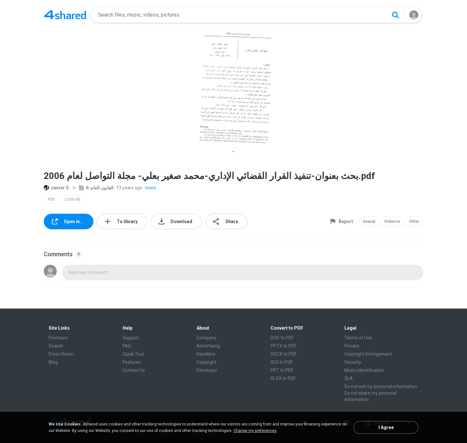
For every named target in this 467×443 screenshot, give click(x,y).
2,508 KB (72, 199)
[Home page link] (65, 14)
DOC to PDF (282, 337)
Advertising (208, 345)
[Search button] (395, 15)
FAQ (127, 345)
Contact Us (134, 370)
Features (132, 362)
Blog (53, 362)
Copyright (206, 362)
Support (131, 337)
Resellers (206, 354)
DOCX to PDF (283, 354)
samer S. (57, 187)
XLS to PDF (281, 362)
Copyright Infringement (368, 354)
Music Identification (364, 370)
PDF (51, 199)
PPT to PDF (281, 370)
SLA (348, 378)
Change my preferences (255, 430)
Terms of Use (358, 337)
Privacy (351, 345)
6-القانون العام (96, 187)
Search (56, 345)
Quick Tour (133, 354)
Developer (207, 370)
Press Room (61, 354)
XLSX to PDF (283, 378)
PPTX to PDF (283, 345)
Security (352, 362)
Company (206, 337)
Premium (58, 337)
